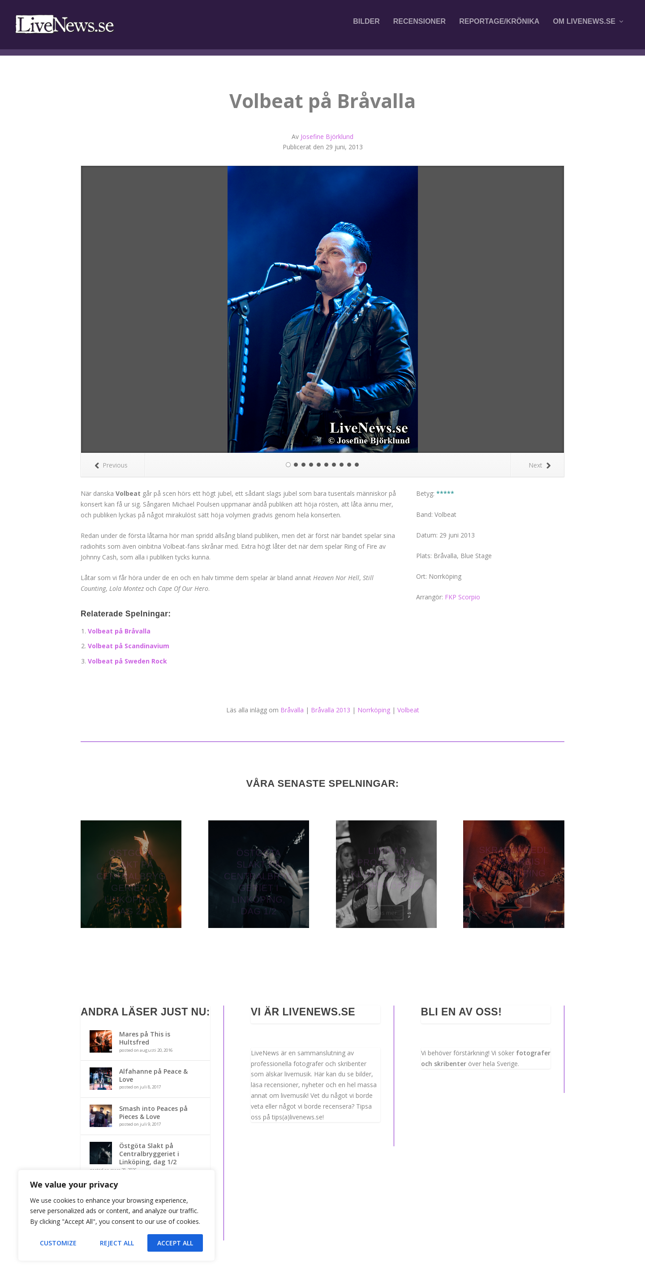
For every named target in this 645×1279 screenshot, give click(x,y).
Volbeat (408, 710)
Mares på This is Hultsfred (144, 1038)
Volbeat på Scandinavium (128, 646)
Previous (111, 465)
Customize (58, 1243)
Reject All (117, 1243)
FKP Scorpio (462, 597)
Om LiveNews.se (584, 27)
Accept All (175, 1243)
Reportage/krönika (499, 27)
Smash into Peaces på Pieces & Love (153, 1112)
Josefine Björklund (327, 136)
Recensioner (419, 27)
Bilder (366, 27)
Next (539, 465)
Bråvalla (292, 710)
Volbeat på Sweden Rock (127, 661)
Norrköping (373, 710)
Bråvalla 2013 (330, 710)
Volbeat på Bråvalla (119, 631)
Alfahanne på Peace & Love (153, 1075)
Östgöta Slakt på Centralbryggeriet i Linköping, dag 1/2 (149, 1153)
